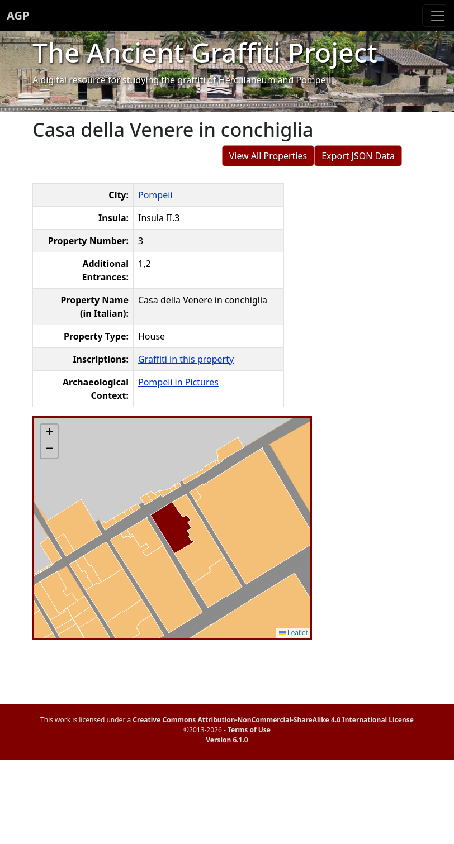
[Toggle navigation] (434, 15)
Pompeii (155, 195)
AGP (18, 15)
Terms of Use (249, 730)
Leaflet (293, 633)
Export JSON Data (358, 156)
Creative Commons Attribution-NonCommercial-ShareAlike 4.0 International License (273, 719)
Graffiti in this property (186, 359)
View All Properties (268, 156)
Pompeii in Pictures (178, 382)
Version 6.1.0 (227, 740)
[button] (49, 433)
